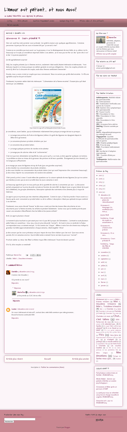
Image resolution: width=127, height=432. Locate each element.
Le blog (9, 21)
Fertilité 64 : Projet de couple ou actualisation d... (107, 220)
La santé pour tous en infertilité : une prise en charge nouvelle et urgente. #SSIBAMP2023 (107, 395)
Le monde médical (112, 342)
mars (103, 279)
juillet (103, 266)
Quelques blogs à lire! (67, 21)
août (102, 262)
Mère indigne (102, 353)
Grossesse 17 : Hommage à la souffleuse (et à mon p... (107, 208)
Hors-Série (114, 335)
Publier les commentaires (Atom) (52, 367)
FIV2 (101, 334)
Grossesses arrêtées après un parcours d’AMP (106, 388)
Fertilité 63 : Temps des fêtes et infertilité (107, 246)
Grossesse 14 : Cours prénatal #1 (108, 240)
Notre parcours (23, 21)
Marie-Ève (21, 292)
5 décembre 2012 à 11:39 (36, 292)
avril (103, 275)
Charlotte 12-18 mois (105, 311)
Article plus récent (14, 359)
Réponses (17, 288)
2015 (100, 182)
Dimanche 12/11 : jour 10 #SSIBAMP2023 (104, 402)
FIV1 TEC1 (109, 332)
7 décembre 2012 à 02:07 (25, 309)
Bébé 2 (102, 309)
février (103, 282)
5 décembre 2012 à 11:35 (26, 272)
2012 (100, 192)
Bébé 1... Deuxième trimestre (22, 258)
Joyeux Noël (105, 215)
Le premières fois (102, 344)
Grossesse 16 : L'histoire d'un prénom (106, 228)
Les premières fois (111, 350)
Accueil (47, 359)
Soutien (118, 359)
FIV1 (103, 332)
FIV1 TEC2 (117, 332)
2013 (100, 189)
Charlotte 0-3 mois (114, 309)
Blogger (67, 427)
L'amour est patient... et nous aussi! (40, 9)
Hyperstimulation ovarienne (104, 337)
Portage (115, 356)
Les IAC (108, 348)
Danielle (14, 272)
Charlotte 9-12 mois (103, 316)
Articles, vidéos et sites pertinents (92, 21)
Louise (14, 309)
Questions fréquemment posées (43, 21)
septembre (105, 259)
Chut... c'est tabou (108, 317)
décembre (104, 195)
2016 (100, 179)
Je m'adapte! (109, 339)
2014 (100, 185)
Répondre (15, 283)
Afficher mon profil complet (106, 54)
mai (102, 272)
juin (102, 269)
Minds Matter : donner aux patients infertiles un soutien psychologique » (106, 381)
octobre (104, 256)
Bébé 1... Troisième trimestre (108, 306)
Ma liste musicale (13, 25)
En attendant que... (109, 324)
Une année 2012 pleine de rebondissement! (107, 200)
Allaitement (100, 299)
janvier (103, 286)
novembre (104, 252)
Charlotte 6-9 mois (112, 313)
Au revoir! (110, 299)
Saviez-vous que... (104, 358)
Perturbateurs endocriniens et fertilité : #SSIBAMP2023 (106, 374)
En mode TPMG (108, 326)
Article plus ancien (80, 359)
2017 (100, 175)
